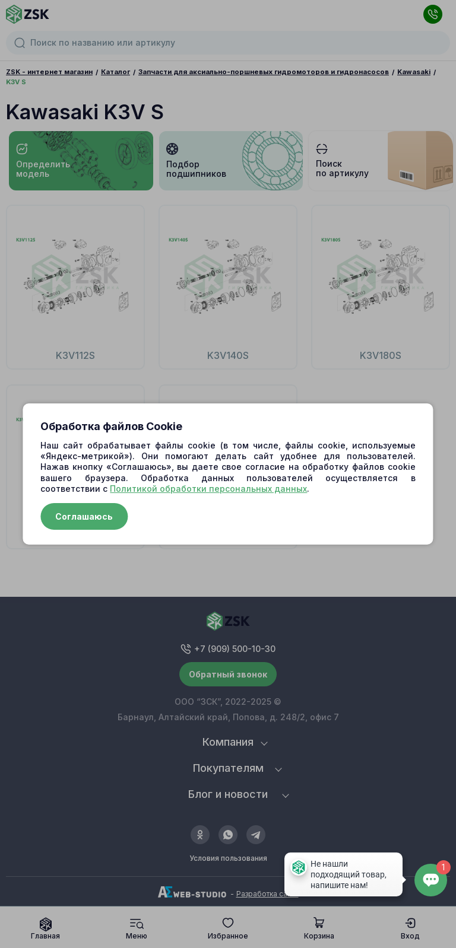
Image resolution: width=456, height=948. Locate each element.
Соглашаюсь (84, 516)
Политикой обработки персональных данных (208, 488)
